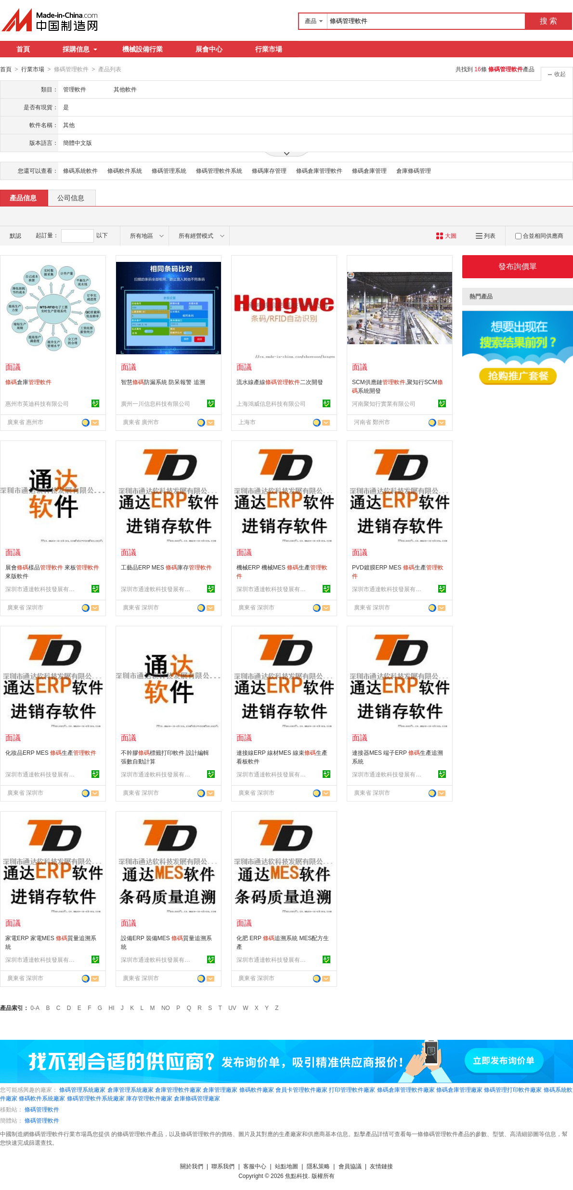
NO (165, 1007)
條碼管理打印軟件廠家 (513, 1089)
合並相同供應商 (539, 235)
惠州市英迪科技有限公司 (37, 403)
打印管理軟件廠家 (352, 1089)
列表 (485, 235)
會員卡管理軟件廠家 (301, 1089)
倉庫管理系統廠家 (130, 1089)
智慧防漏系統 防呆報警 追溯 (163, 381)
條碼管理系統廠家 (82, 1089)
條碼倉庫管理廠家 (459, 1089)
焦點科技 (296, 1175)
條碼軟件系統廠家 (42, 1098)
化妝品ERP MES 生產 (50, 752)
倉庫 (28, 381)
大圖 (446, 235)
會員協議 (350, 1166)
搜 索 (548, 21)
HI (112, 1007)
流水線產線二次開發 (279, 381)
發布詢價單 (517, 266)
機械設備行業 (142, 49)
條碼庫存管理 (269, 170)
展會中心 (208, 49)
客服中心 (254, 1166)
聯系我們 (222, 1166)
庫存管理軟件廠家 (149, 1098)
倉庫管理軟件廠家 (178, 1089)
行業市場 (268, 49)
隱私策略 (318, 1166)
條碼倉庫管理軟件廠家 (406, 1089)
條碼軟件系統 (124, 170)
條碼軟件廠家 (256, 1089)
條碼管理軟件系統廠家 (96, 1098)
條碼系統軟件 (80, 170)
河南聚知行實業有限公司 (384, 403)
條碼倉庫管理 (369, 170)
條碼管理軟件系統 (219, 170)
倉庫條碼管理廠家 (197, 1098)
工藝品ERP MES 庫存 (166, 567)
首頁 (23, 49)
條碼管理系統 (169, 170)
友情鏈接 (381, 1166)
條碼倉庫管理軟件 (319, 170)
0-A (34, 1007)
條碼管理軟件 (42, 1109)
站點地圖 (286, 1166)
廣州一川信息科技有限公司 (155, 403)
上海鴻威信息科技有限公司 (271, 403)
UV (232, 1007)
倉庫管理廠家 (220, 1089)
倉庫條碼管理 (413, 170)
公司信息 (70, 197)
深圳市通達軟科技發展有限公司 (41, 588)
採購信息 (80, 49)
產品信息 (23, 197)
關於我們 (191, 1166)
